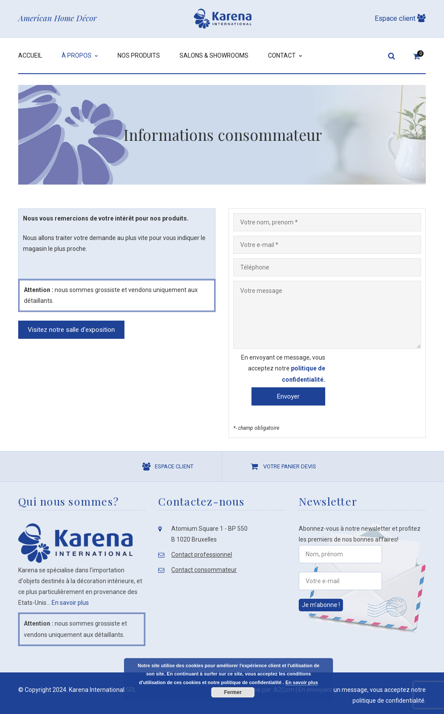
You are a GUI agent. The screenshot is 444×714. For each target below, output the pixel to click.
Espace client (400, 18)
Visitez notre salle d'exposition (71, 330)
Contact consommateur (204, 569)
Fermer (233, 692)
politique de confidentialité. (389, 700)
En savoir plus (70, 602)
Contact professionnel (201, 554)
